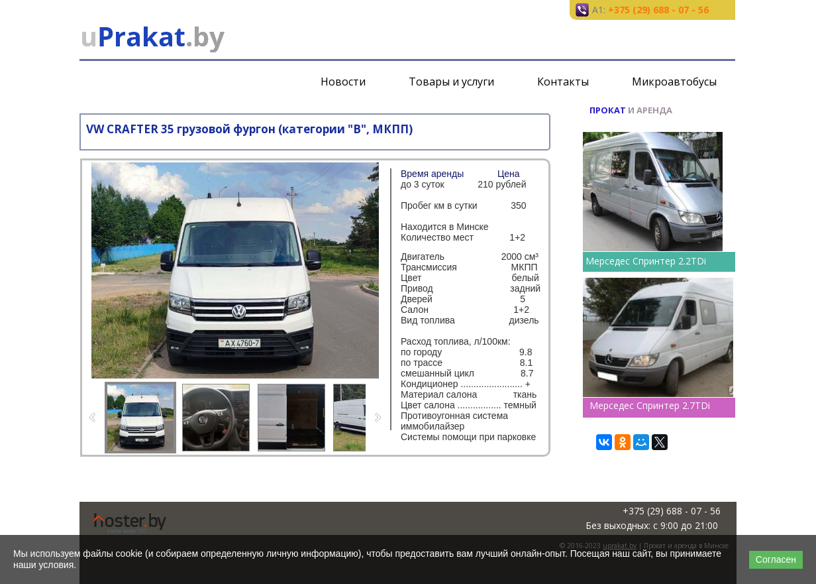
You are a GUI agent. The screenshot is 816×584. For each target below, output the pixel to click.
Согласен (776, 559)
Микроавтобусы (674, 81)
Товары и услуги (451, 81)
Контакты (563, 81)
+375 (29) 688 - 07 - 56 (658, 9)
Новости (343, 81)
